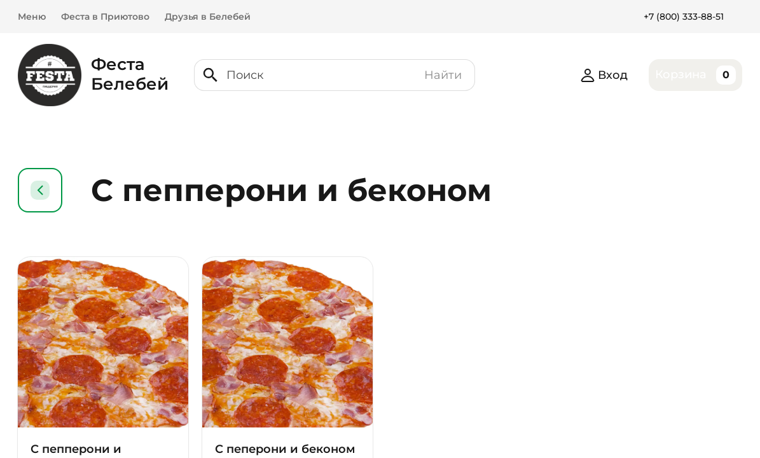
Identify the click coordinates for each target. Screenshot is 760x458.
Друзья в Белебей (208, 16)
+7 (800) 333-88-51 (684, 16)
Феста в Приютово (105, 16)
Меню (32, 16)
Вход (604, 75)
